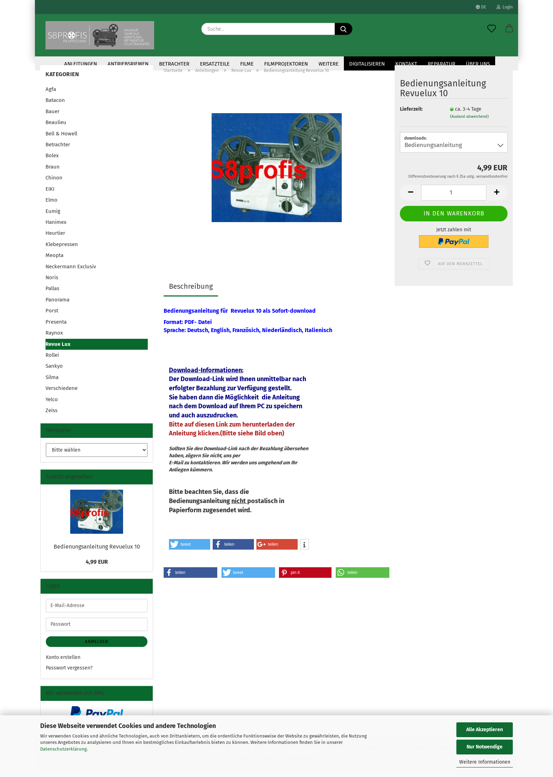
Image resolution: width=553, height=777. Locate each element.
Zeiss (51, 415)
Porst (51, 315)
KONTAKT (406, 64)
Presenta (56, 327)
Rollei (52, 360)
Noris (51, 282)
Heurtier (55, 238)
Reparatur (441, 64)
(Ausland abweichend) (469, 121)
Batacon (55, 105)
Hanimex (55, 227)
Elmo (51, 205)
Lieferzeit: (411, 114)
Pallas (52, 293)
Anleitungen (80, 64)
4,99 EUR (97, 566)
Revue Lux (58, 349)
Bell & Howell (61, 138)
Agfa (50, 94)
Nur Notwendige (485, 747)
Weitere (328, 64)
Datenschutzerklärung (63, 749)
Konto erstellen (63, 662)
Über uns (478, 64)
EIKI (49, 194)
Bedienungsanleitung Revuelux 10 (97, 551)
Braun (52, 172)
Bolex (52, 160)
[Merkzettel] (491, 29)
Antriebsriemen (128, 64)
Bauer (52, 116)
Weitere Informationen (484, 762)
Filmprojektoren (286, 64)
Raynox (54, 338)
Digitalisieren (367, 64)
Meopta (54, 260)
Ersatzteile (215, 64)
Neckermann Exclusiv (70, 271)
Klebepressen (61, 249)
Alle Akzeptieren (484, 730)
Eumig (52, 216)
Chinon (53, 182)
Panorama (57, 304)
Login (505, 7)
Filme (247, 64)
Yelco (51, 404)
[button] (509, 29)
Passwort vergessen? (69, 673)
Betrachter (174, 64)
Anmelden (96, 646)
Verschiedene (61, 393)
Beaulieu (55, 127)
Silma (52, 382)
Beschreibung (191, 291)
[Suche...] (343, 29)
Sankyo (54, 371)
